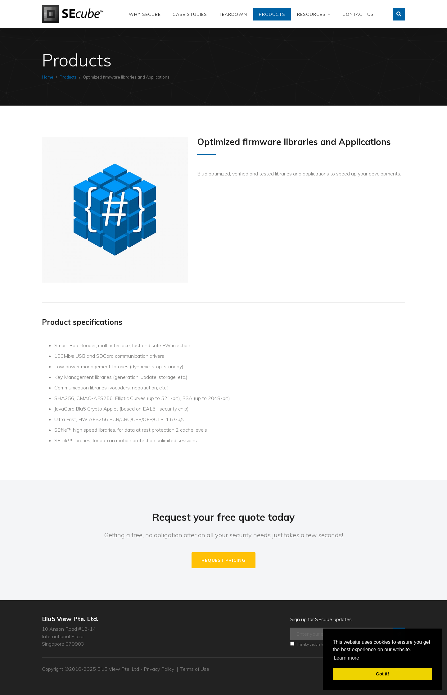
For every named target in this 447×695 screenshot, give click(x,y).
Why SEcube (144, 14)
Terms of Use (194, 669)
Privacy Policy (159, 669)
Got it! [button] (382, 673)
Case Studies (190, 14)
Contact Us (358, 14)
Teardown (233, 14)
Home (47, 77)
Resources (313, 14)
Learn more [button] (346, 658)
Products (272, 14)
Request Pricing (223, 560)
